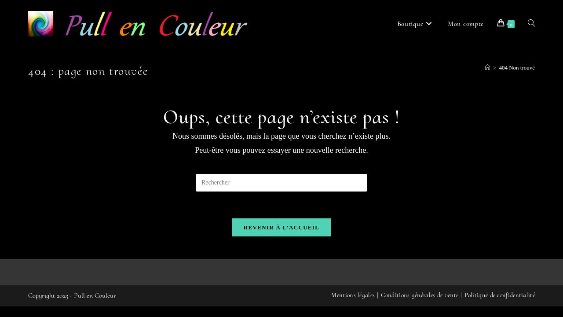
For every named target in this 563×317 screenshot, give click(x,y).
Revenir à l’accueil (281, 227)
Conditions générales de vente (420, 306)
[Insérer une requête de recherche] (281, 183)
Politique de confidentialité (499, 306)
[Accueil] (487, 67)
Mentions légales (353, 306)
